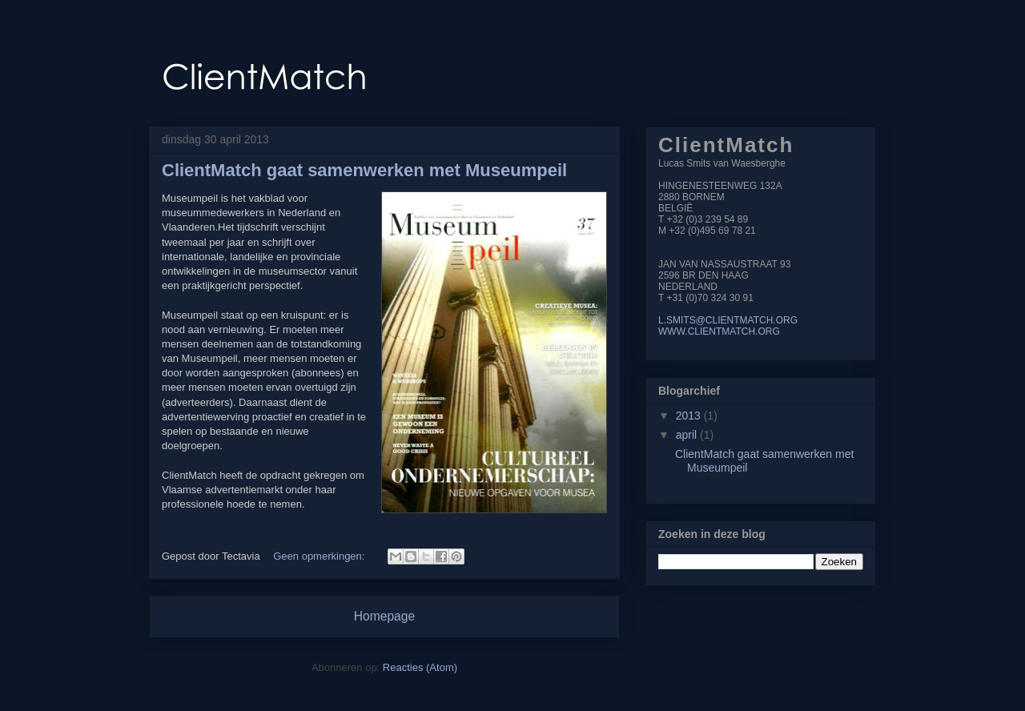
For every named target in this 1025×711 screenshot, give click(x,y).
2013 (690, 415)
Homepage (384, 616)
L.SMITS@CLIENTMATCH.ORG (728, 320)
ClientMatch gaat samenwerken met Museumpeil (364, 170)
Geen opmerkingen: (320, 556)
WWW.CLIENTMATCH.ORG (719, 331)
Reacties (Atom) (420, 667)
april (688, 434)
